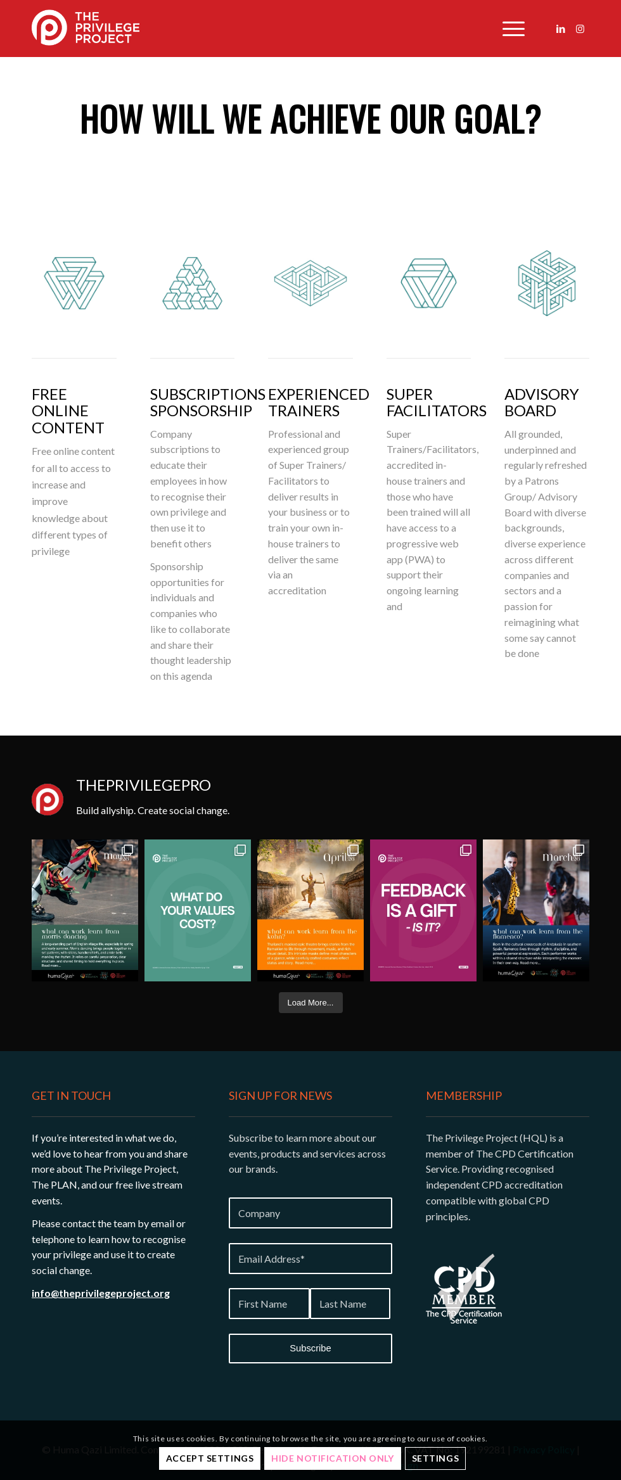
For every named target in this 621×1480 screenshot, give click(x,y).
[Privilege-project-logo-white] (85, 28)
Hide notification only (332, 1458)
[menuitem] (507, 28)
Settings (435, 1458)
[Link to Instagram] (579, 28)
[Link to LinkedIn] (560, 28)
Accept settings (209, 1458)
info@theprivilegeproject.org (101, 1293)
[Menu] (507, 28)
